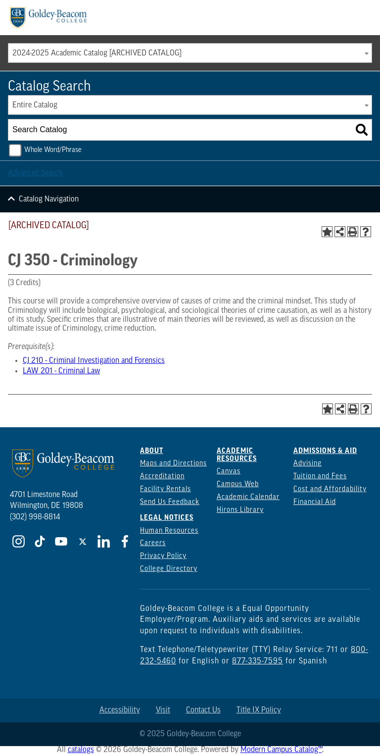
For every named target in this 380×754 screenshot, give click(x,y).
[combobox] (190, 53)
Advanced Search (35, 173)
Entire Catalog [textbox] (34, 105)
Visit (163, 710)
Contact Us (203, 710)
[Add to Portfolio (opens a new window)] (327, 231)
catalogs (81, 750)
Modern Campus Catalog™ (281, 750)
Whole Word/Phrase (53, 150)
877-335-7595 (257, 661)
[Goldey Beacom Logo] (48, 17)
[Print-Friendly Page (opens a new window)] (352, 231)
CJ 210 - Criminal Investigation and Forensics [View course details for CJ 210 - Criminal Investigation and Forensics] (94, 361)
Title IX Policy (259, 710)
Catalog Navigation (49, 199)
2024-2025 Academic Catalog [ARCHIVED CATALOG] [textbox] (97, 53)
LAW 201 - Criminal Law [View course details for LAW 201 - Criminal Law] (61, 371)
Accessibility (119, 710)
